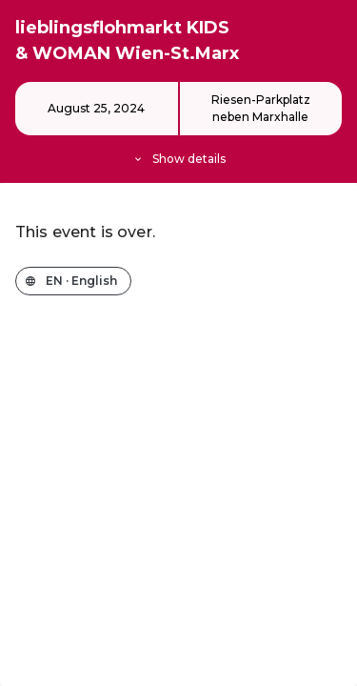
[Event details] (178, 125)
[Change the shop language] (73, 281)
